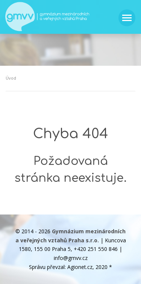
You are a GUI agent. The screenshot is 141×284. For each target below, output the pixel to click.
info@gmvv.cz (71, 257)
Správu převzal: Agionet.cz (60, 266)
